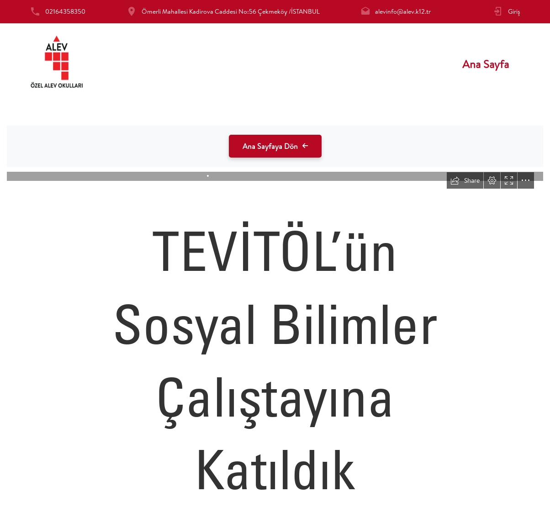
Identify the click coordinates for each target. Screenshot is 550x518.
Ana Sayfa (485, 64)
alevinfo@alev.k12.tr (403, 11)
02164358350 (65, 11)
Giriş (514, 11)
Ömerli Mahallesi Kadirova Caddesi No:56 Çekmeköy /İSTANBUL (231, 11)
